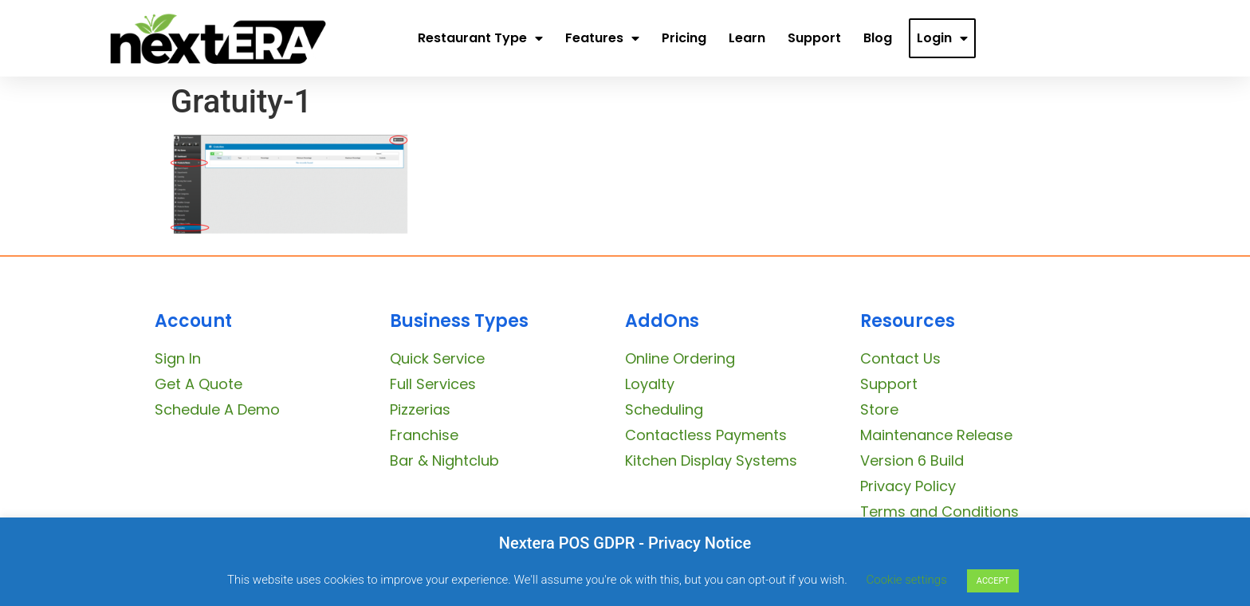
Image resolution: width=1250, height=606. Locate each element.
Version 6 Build (912, 460)
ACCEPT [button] (993, 581)
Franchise (424, 435)
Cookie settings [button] (907, 580)
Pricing (684, 38)
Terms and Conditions (939, 511)
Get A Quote (198, 384)
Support (814, 38)
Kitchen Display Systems (711, 460)
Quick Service (437, 358)
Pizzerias (420, 409)
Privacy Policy (908, 486)
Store (879, 409)
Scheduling (664, 409)
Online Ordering (680, 358)
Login (942, 38)
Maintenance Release (936, 435)
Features (602, 38)
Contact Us (900, 358)
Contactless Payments (706, 435)
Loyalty (649, 384)
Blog (877, 38)
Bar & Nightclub (444, 460)
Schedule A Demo (217, 409)
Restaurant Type (480, 38)
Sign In (178, 358)
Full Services (433, 384)
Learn (747, 38)
